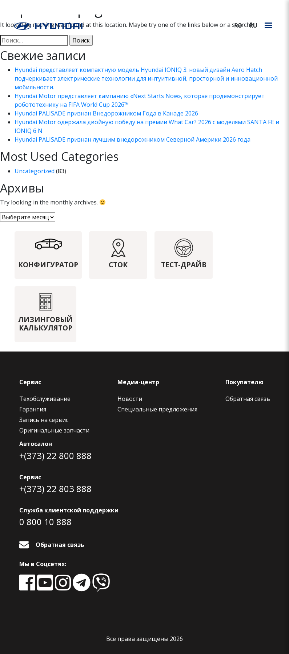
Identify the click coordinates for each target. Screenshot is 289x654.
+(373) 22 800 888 (55, 456)
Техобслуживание (45, 399)
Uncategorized (35, 171)
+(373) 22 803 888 (55, 489)
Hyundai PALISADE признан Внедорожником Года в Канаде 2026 (106, 113)
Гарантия (32, 409)
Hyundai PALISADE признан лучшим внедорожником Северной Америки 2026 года (132, 139)
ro (238, 25)
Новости (129, 399)
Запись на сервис (43, 420)
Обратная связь (247, 399)
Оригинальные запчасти (54, 430)
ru (253, 25)
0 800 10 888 (45, 522)
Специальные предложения (157, 409)
